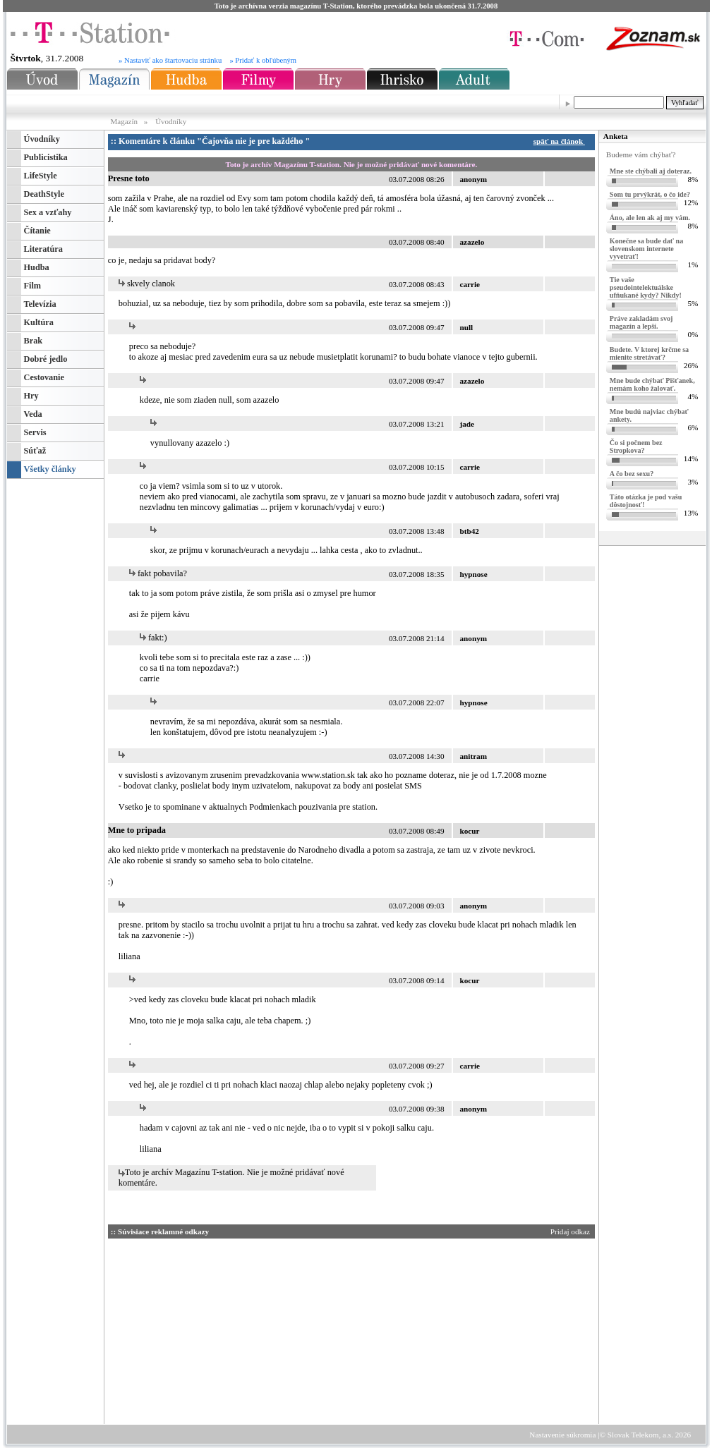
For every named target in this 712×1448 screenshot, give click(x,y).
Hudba (36, 267)
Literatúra (43, 249)
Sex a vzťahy (48, 212)
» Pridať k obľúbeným (262, 60)
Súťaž (35, 451)
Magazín (125, 121)
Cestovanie (44, 377)
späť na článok (561, 141)
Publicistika (46, 157)
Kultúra (39, 322)
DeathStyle (44, 194)
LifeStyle (40, 176)
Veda (33, 414)
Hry (31, 396)
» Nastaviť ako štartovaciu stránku (170, 60)
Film (33, 286)
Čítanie (37, 231)
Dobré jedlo (46, 359)
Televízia (40, 304)
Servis (35, 432)
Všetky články (50, 469)
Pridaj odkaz (571, 1231)
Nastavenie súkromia (562, 1434)
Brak (33, 341)
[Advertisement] (241, 1329)
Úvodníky (170, 121)
